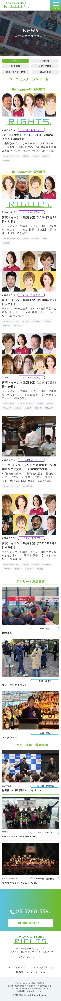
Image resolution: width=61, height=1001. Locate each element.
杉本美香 (6, 160)
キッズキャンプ (16, 967)
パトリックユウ (8, 404)
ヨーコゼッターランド (10, 156)
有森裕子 (46, 156)
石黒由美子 (17, 325)
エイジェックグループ (41, 967)
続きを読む (49, 150)
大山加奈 (36, 156)
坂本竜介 (25, 238)
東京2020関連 (27, 486)
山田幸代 (18, 408)
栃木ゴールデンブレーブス (30, 972)
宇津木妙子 (36, 321)
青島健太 (40, 569)
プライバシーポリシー (30, 957)
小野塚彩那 (7, 569)
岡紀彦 (45, 238)
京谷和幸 (25, 156)
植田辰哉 (6, 325)
